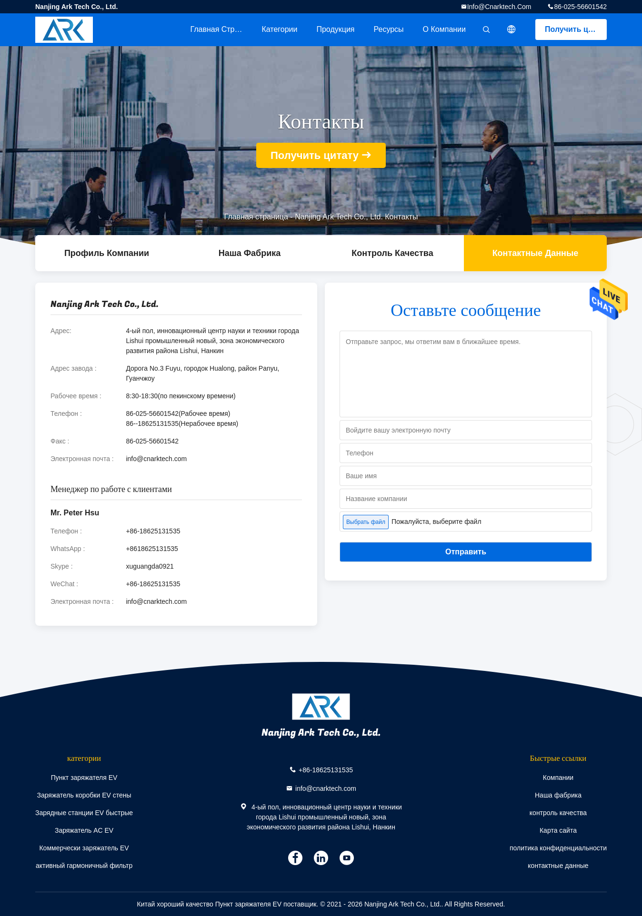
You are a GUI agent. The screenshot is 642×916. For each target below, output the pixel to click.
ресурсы (389, 29)
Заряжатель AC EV (84, 830)
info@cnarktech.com (499, 6)
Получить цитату (576, 29)
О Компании (444, 29)
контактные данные (535, 253)
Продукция (335, 29)
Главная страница (221, 29)
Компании (558, 777)
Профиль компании (106, 253)
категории (279, 29)
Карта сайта (558, 830)
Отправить (465, 552)
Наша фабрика (250, 253)
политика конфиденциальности (558, 848)
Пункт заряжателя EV (84, 777)
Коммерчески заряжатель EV (84, 848)
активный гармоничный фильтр (84, 865)
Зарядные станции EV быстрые (84, 813)
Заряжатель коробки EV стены (84, 795)
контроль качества (392, 253)
